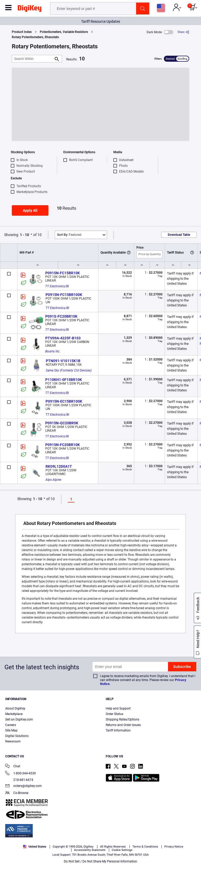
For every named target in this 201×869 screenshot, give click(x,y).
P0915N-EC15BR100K (64, 401)
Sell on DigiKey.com (19, 719)
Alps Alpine (53, 480)
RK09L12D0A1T (59, 466)
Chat (12, 766)
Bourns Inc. (52, 351)
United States (34, 846)
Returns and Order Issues (123, 725)
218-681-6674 (19, 780)
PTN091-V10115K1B (63, 361)
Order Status (114, 714)
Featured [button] (69, 235)
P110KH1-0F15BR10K (63, 380)
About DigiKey (15, 708)
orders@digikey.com (23, 786)
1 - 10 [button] (24, 235)
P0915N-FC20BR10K (62, 445)
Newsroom (13, 741)
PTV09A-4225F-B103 (63, 338)
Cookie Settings (122, 850)
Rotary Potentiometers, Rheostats (35, 37)
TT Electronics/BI (57, 286)
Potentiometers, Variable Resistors (64, 32)
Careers (10, 725)
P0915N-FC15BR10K (62, 273)
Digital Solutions (17, 736)
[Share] (183, 32)
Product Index (22, 32)
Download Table (179, 235)
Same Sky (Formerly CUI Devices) (69, 370)
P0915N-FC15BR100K (64, 295)
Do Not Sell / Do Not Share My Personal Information (100, 861)
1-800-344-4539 (20, 773)
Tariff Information (118, 730)
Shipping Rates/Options (122, 719)
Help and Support (118, 708)
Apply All (30, 210)
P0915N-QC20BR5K (61, 423)
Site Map (11, 730)
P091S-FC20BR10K (61, 316)
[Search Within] (32, 58)
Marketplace (14, 714)
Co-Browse (16, 793)
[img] (29, 9)
